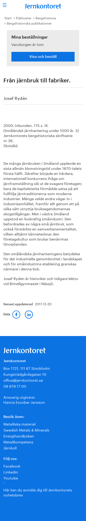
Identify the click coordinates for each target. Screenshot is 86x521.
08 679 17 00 (14, 386)
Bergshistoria (46, 17)
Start (8, 17)
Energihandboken (18, 435)
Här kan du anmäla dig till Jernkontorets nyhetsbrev (37, 492)
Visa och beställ (43, 57)
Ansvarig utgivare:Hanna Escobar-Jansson (24, 399)
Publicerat (23, 17)
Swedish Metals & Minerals (26, 429)
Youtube (10, 477)
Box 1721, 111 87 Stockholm (26, 368)
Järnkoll (10, 447)
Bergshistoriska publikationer (29, 22)
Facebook (11, 465)
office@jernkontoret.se (23, 380)
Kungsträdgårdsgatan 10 (24, 374)
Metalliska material (19, 423)
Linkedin (10, 471)
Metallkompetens (18, 441)
